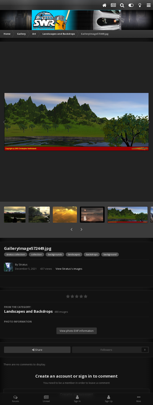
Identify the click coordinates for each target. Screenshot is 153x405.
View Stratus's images (69, 258)
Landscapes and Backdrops (28, 300)
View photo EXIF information (77, 320)
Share (37, 339)
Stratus (23, 254)
